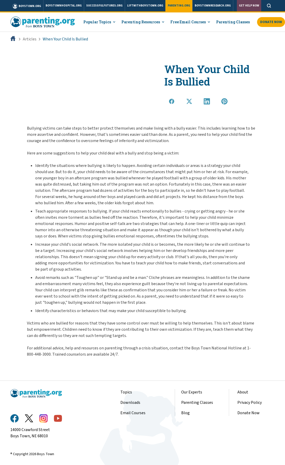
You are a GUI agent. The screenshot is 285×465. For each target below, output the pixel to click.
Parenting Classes (233, 21)
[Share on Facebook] (171, 101)
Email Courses (132, 413)
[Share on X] (189, 101)
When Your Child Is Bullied (65, 39)
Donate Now (248, 413)
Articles (29, 39)
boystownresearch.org (213, 6)
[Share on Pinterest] (224, 101)
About (242, 392)
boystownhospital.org (64, 6)
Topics (126, 392)
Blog (185, 413)
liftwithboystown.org (145, 6)
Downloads (130, 402)
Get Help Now (249, 6)
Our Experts (191, 392)
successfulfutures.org (104, 6)
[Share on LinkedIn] (207, 101)
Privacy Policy (249, 402)
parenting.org (179, 6)
